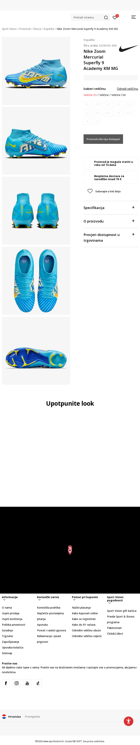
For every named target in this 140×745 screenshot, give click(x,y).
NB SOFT (77, 741)
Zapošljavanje (10, 642)
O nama (7, 607)
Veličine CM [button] (118, 95)
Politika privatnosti (13, 624)
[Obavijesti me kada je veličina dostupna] (87, 104)
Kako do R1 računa (83, 624)
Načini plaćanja (81, 607)
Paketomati (114, 628)
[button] (90, 17)
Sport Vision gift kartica (121, 611)
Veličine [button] (104, 95)
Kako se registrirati (84, 619)
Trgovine (7, 636)
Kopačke (48, 29)
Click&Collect (115, 633)
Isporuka (42, 624)
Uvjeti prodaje (10, 613)
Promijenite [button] (32, 716)
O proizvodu (109, 220)
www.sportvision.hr (53, 741)
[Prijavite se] (114, 17)
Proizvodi (25, 29)
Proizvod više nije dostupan (103, 139)
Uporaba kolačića (12, 647)
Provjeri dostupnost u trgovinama (109, 237)
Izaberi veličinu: (95, 88)
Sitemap (7, 653)
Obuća (37, 29)
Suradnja (7, 630)
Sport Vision (9, 29)
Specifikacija (109, 207)
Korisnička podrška (48, 607)
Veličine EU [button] (90, 95)
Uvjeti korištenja (12, 619)
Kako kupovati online (85, 613)
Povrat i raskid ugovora (51, 630)
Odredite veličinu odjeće (87, 636)
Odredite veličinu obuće (86, 630)
